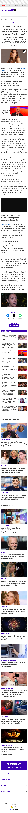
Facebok (8, 316)
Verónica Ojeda (7, 15)
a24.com (23, 5)
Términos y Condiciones (14, 799)
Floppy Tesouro (6, 224)
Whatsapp (20, 316)
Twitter (14, 316)
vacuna (14, 15)
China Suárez (21, 15)
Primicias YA (3, 19)
